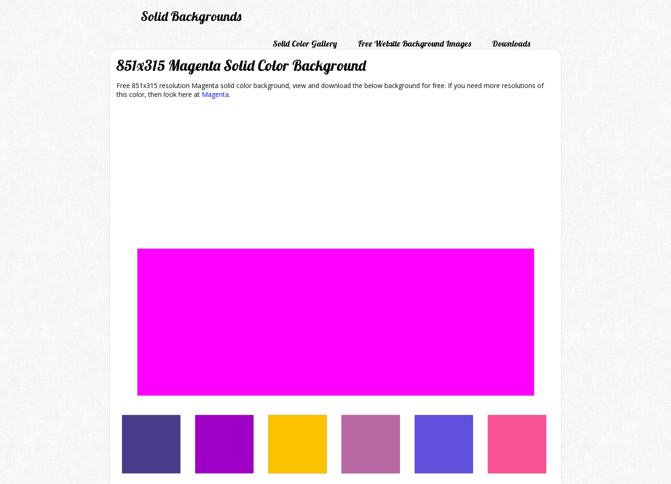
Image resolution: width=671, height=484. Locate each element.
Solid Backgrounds (191, 16)
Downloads (511, 43)
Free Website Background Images (414, 43)
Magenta (215, 94)
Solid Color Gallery (305, 43)
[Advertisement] (335, 175)
